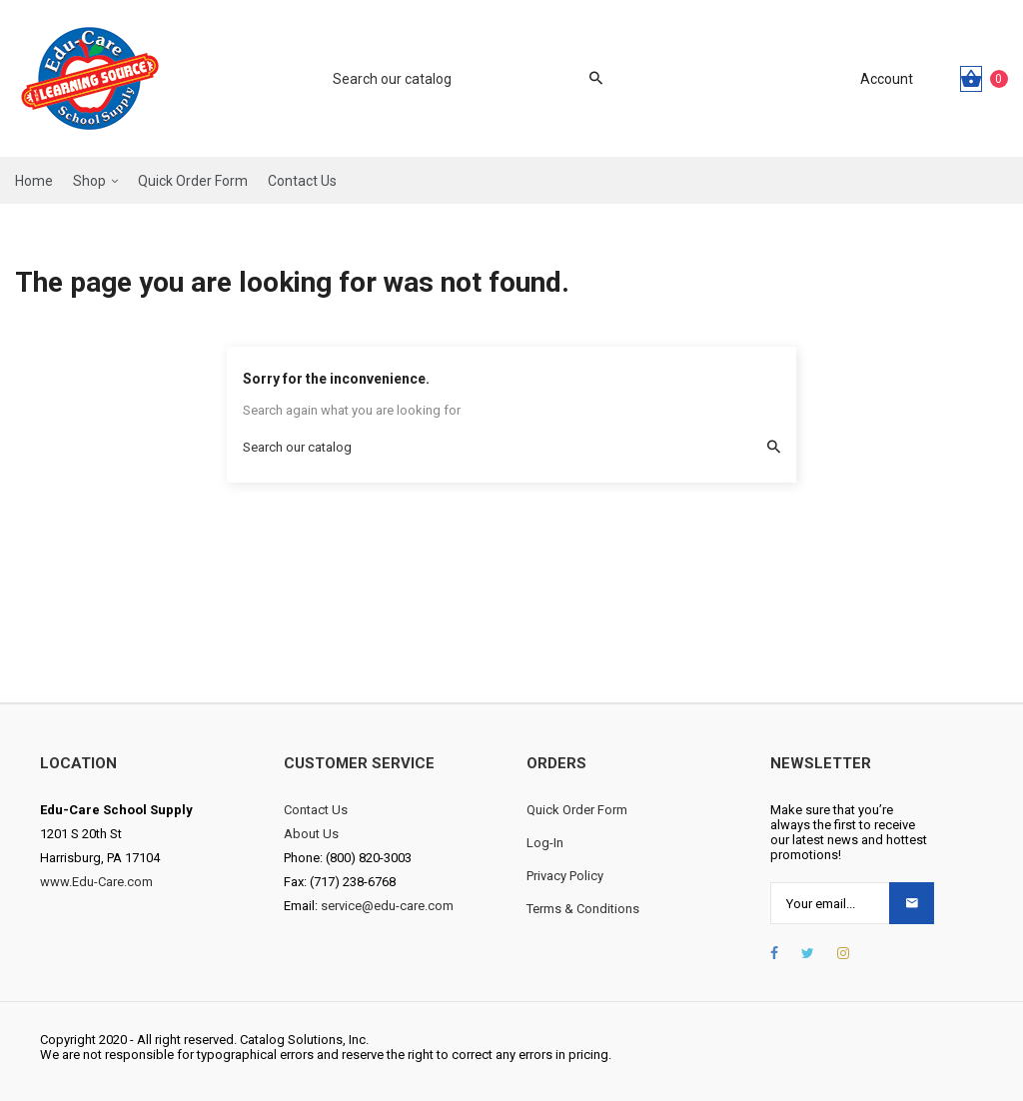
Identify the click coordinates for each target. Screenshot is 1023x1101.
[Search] (457, 79)
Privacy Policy (564, 875)
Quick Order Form (576, 809)
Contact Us (316, 809)
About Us (311, 833)
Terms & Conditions (582, 908)
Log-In (544, 842)
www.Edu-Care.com (96, 881)
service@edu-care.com (387, 905)
